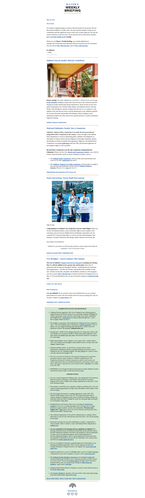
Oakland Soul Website (64, 302)
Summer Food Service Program (71, 263)
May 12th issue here (81, 45)
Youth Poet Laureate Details (54, 253)
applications (66, 143)
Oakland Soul (54, 289)
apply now (62, 409)
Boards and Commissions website (78, 152)
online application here (66, 439)
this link (88, 363)
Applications (66, 160)
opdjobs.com (54, 425)
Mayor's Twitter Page (65, 478)
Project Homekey (52, 102)
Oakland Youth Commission (62, 158)
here (58, 337)
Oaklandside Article (68, 253)
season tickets (64, 297)
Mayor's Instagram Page (79, 478)
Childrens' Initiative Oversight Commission (67, 164)
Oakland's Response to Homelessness (57, 122)
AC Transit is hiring (56, 473)
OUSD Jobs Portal (58, 469)
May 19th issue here (63, 45)
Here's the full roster (64, 274)
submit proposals (85, 325)
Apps (67, 168)
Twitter (53, 225)
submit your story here (67, 335)
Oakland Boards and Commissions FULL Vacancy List (61, 172)
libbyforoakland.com (72, 490)
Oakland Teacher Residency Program (65, 457)
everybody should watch (57, 37)
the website (81, 351)
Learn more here (89, 454)
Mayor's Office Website (53, 478)
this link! (68, 464)
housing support (74, 461)
